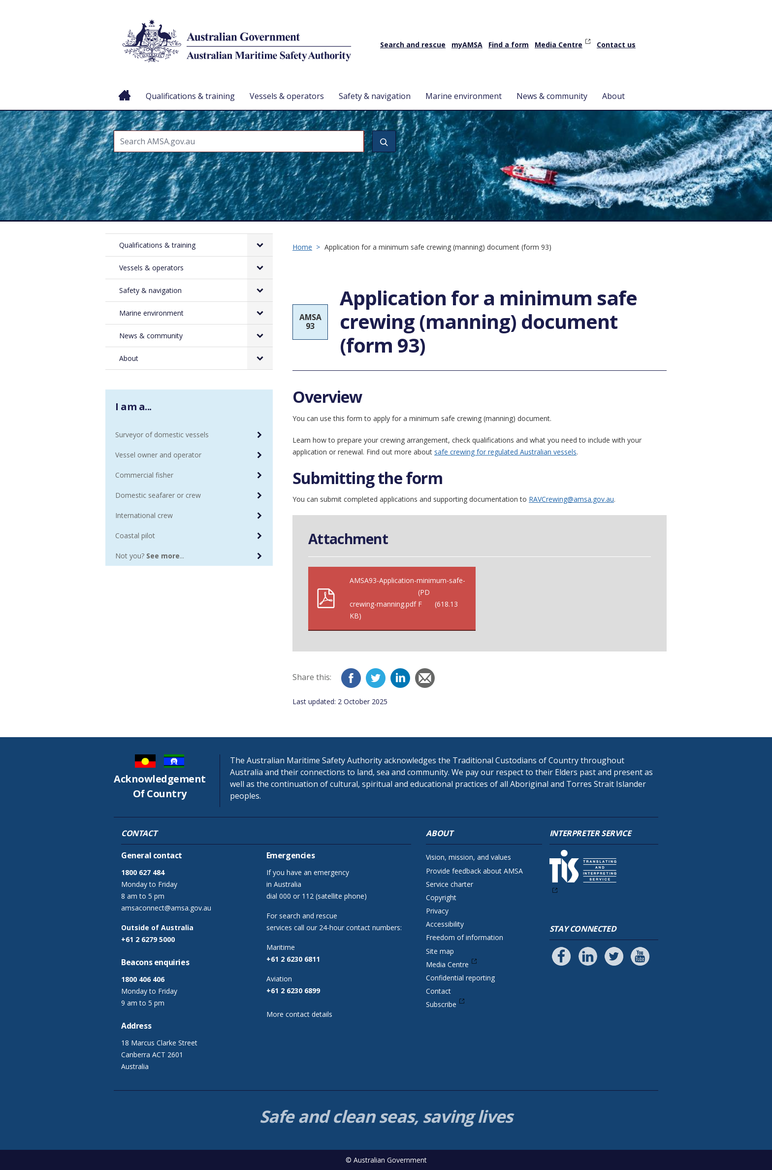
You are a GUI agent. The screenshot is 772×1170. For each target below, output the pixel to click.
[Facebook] (351, 678)
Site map (440, 951)
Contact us (616, 44)
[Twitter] (376, 678)
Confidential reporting (460, 977)
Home (125, 88)
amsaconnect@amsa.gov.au (166, 907)
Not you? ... (149, 555)
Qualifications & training (190, 96)
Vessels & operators (287, 96)
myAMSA (466, 44)
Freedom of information (464, 937)
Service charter (449, 884)
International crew (144, 515)
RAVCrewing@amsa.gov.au (571, 499)
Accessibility (445, 924)
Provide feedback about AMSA (474, 871)
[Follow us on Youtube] (640, 956)
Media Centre (558, 44)
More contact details (299, 1014)
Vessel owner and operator (158, 454)
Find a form (508, 44)
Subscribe (441, 1004)
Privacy (437, 910)
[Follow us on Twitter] (614, 956)
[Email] (425, 678)
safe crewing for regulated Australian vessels (505, 451)
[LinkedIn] (400, 678)
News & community (551, 96)
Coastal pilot (135, 535)
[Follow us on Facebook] (561, 956)
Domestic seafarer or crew (158, 495)
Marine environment (463, 96)
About (613, 96)
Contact (438, 991)
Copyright (441, 897)
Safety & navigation (375, 96)
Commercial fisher (144, 475)
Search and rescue (413, 44)
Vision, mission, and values (468, 857)
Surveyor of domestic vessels (162, 434)
